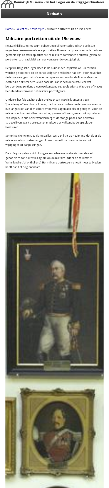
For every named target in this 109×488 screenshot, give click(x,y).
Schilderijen (37, 29)
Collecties (21, 29)
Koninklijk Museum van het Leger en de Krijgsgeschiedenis (59, 2)
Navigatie (54, 13)
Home (9, 29)
